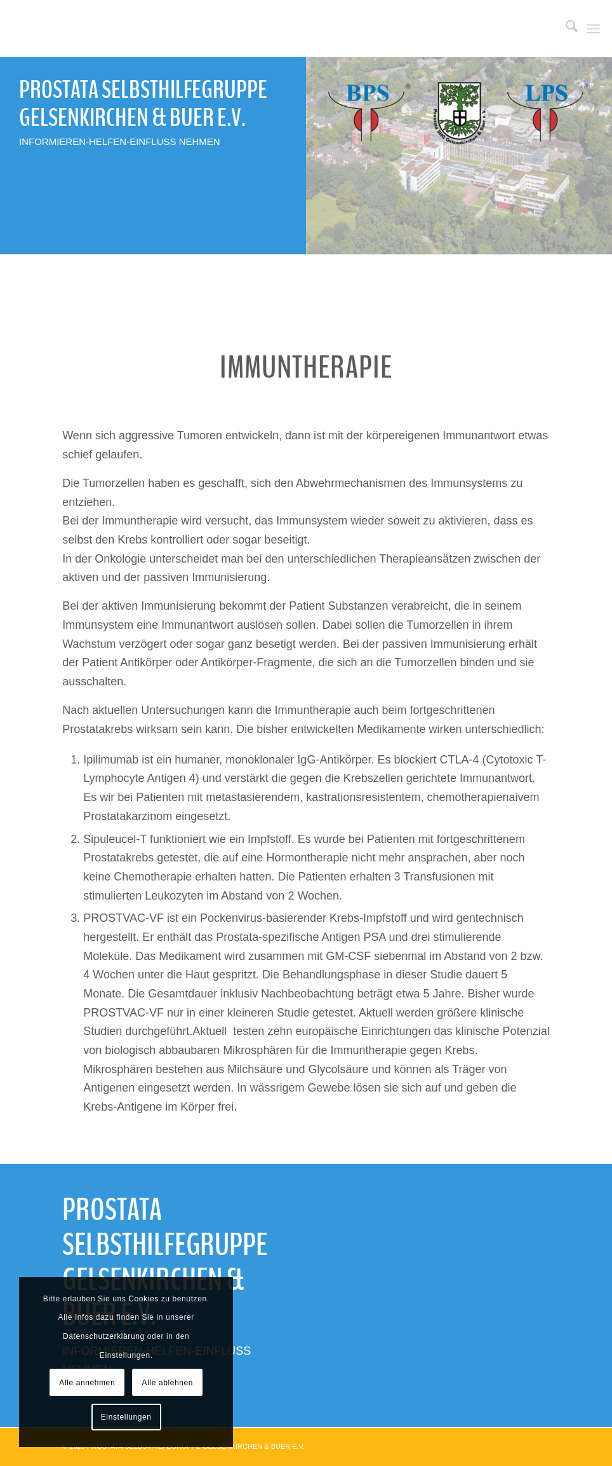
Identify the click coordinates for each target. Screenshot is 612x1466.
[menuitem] (565, 28)
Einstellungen (126, 1417)
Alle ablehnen (168, 1382)
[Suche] (565, 28)
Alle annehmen (87, 1382)
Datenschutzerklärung (104, 1336)
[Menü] (593, 28)
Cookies (143, 1298)
